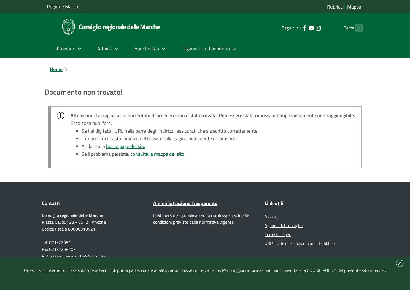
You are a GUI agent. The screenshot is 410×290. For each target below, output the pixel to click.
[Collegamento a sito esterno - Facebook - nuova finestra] (295, 27)
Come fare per (278, 234)
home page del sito (125, 146)
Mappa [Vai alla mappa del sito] (354, 6)
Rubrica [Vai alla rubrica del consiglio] (335, 6)
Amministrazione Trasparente (185, 203)
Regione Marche (64, 6)
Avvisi (270, 216)
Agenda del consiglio (284, 225)
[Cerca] (356, 27)
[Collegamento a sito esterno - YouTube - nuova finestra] (302, 27)
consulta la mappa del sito (157, 154)
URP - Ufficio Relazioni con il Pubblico (300, 243)
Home (56, 69)
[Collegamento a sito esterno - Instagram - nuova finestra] (309, 27)
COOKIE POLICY (321, 270)
